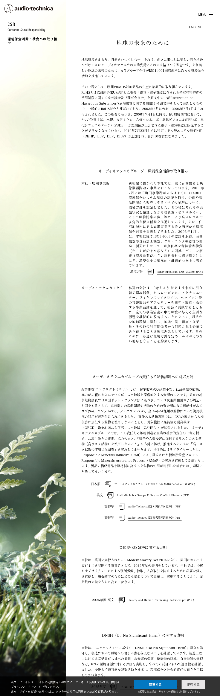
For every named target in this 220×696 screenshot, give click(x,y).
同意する (155, 684)
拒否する (193, 684)
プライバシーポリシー (25, 686)
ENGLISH (195, 27)
